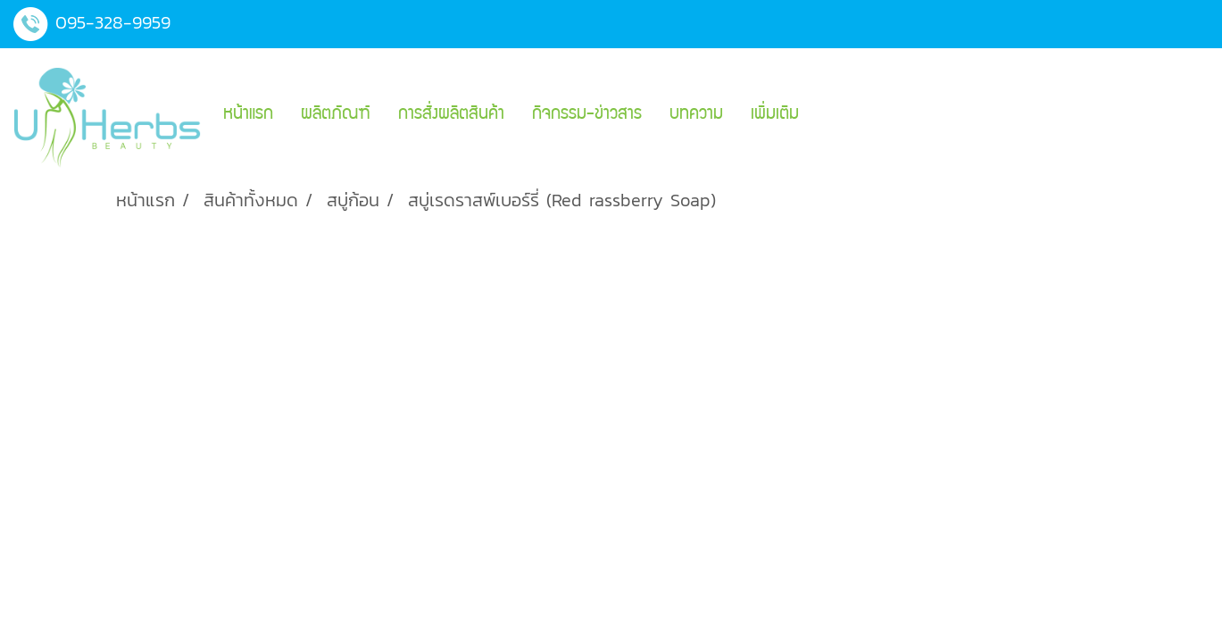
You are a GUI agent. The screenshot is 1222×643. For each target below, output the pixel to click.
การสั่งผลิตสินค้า (451, 115)
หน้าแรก (248, 115)
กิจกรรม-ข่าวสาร (587, 115)
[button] (828, 115)
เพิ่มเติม (775, 115)
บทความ (696, 115)
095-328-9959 (112, 22)
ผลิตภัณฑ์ (335, 115)
